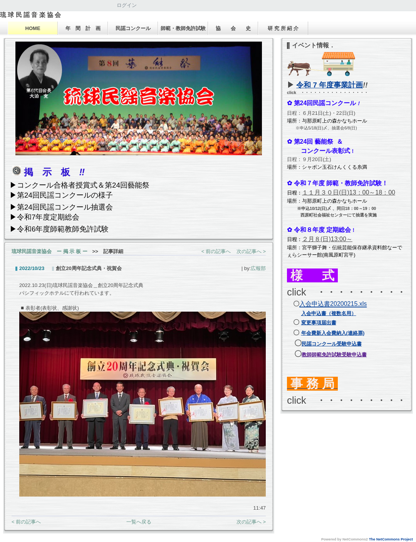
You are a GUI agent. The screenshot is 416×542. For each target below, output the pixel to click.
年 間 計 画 (83, 28)
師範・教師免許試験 (183, 28)
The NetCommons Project (391, 539)
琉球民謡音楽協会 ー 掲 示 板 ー (49, 251)
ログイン (127, 5)
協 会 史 (233, 28)
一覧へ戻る (138, 522)
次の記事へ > (251, 251)
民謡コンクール (133, 28)
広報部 (258, 268)
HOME (32, 28)
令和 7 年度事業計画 (329, 85)
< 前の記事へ (216, 251)
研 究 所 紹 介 (283, 28)
